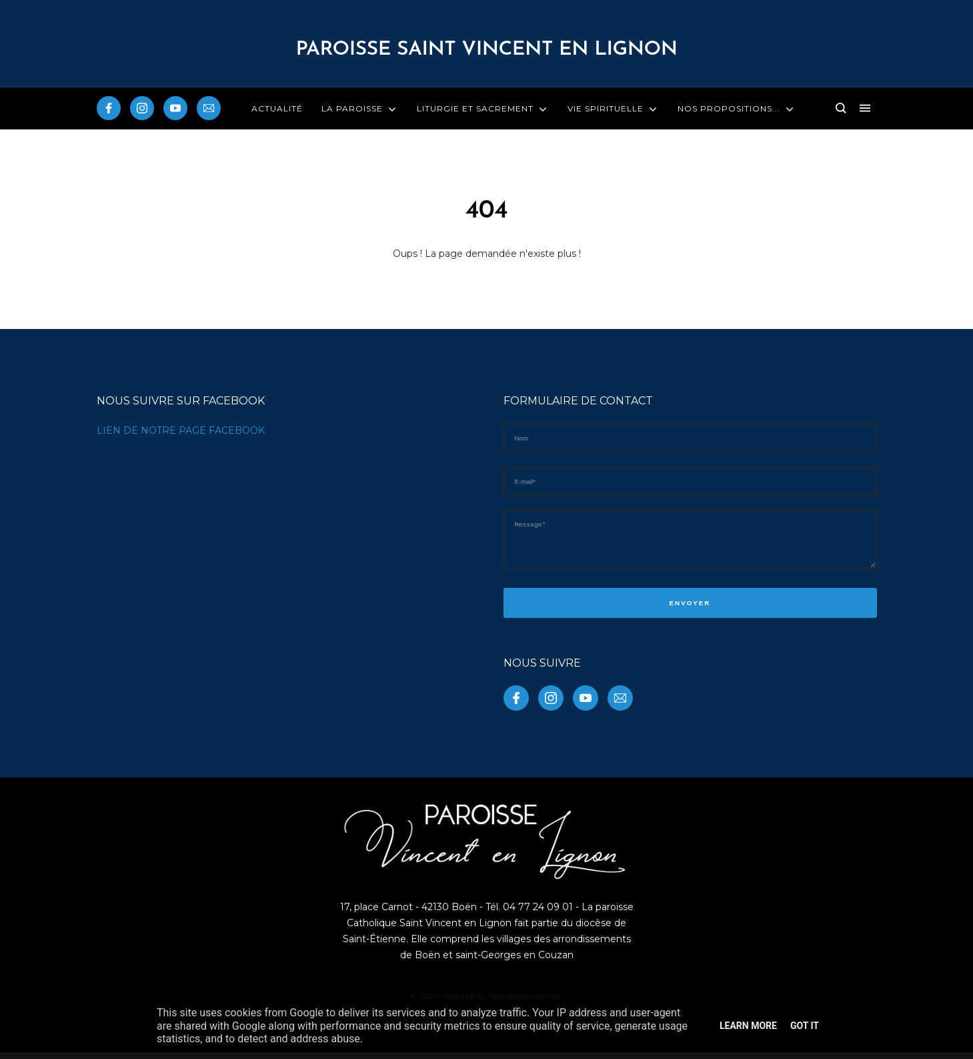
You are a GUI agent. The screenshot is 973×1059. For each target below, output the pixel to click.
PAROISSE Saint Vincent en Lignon (486, 49)
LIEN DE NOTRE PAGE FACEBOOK (181, 430)
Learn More (748, 1025)
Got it (804, 1025)
